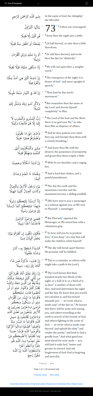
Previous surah (40, 375)
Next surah (54, 375)
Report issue (77, 384)
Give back (14, 384)
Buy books (25, 384)
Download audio (38, 384)
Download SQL (63, 384)
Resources (51, 384)
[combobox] (21, 3)
